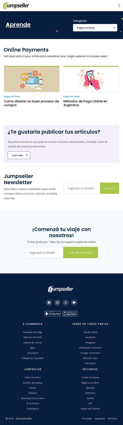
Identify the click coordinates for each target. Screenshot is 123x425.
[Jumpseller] (61, 289)
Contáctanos (32, 408)
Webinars (90, 392)
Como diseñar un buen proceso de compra (31, 103)
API (90, 403)
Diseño (90, 398)
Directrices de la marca (32, 398)
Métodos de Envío (33, 337)
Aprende (90, 387)
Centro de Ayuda (90, 377)
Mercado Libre (90, 358)
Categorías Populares (33, 358)
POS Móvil (90, 363)
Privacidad (87, 418)
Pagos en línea (85, 27)
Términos (112, 418)
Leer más (17, 155)
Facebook (90, 337)
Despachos (32, 352)
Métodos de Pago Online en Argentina (85, 103)
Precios (32, 387)
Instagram (90, 342)
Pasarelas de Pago (32, 332)
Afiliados (32, 392)
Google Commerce (90, 352)
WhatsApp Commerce (90, 347)
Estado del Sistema (90, 408)
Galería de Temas (33, 342)
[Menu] (119, 6)
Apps (32, 347)
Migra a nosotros (90, 382)
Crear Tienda (80, 252)
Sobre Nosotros (33, 377)
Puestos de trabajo (32, 382)
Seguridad (99, 418)
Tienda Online (90, 332)
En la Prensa (32, 403)
